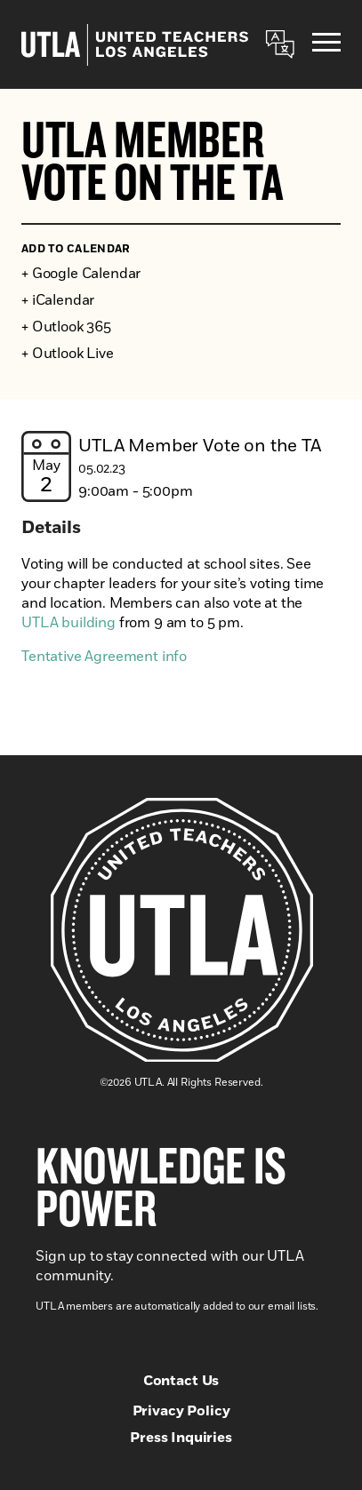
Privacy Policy (181, 1411)
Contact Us (181, 1380)
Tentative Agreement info (104, 656)
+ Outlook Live (67, 353)
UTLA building (68, 623)
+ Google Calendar (81, 273)
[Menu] (326, 45)
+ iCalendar (57, 300)
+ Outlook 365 (66, 327)
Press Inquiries (181, 1437)
